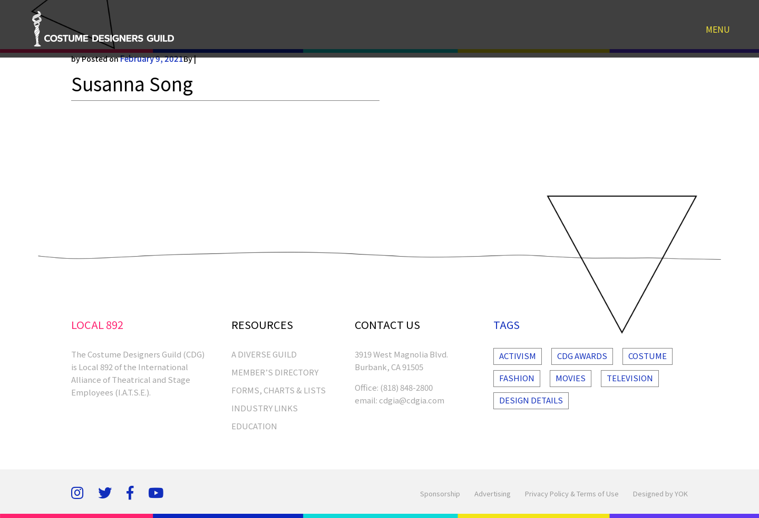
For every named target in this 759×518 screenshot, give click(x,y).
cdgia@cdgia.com (411, 400)
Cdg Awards (582, 355)
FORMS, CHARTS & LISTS (278, 389)
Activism (517, 355)
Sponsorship (440, 493)
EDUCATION (254, 425)
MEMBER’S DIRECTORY (274, 372)
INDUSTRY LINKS (264, 407)
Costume (647, 355)
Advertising (492, 493)
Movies (571, 377)
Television (630, 377)
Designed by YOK (660, 493)
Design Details (531, 400)
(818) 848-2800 (406, 387)
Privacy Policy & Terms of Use (572, 493)
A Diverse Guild (264, 354)
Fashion (516, 377)
